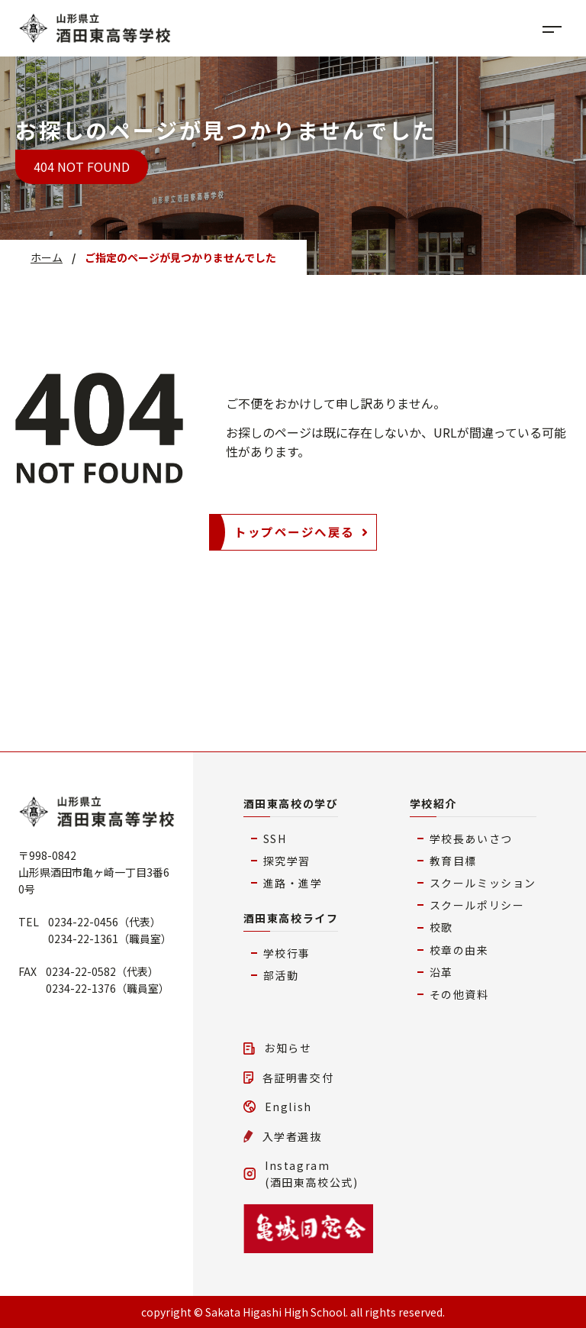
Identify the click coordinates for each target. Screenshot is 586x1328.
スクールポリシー (477, 905)
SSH (275, 838)
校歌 (441, 927)
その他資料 (459, 994)
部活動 (281, 975)
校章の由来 (459, 950)
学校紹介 (433, 803)
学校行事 (287, 953)
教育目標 (453, 860)
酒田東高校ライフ (291, 918)
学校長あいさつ (471, 838)
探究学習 (287, 860)
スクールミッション (483, 882)
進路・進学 (293, 882)
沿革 (441, 972)
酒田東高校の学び (291, 803)
